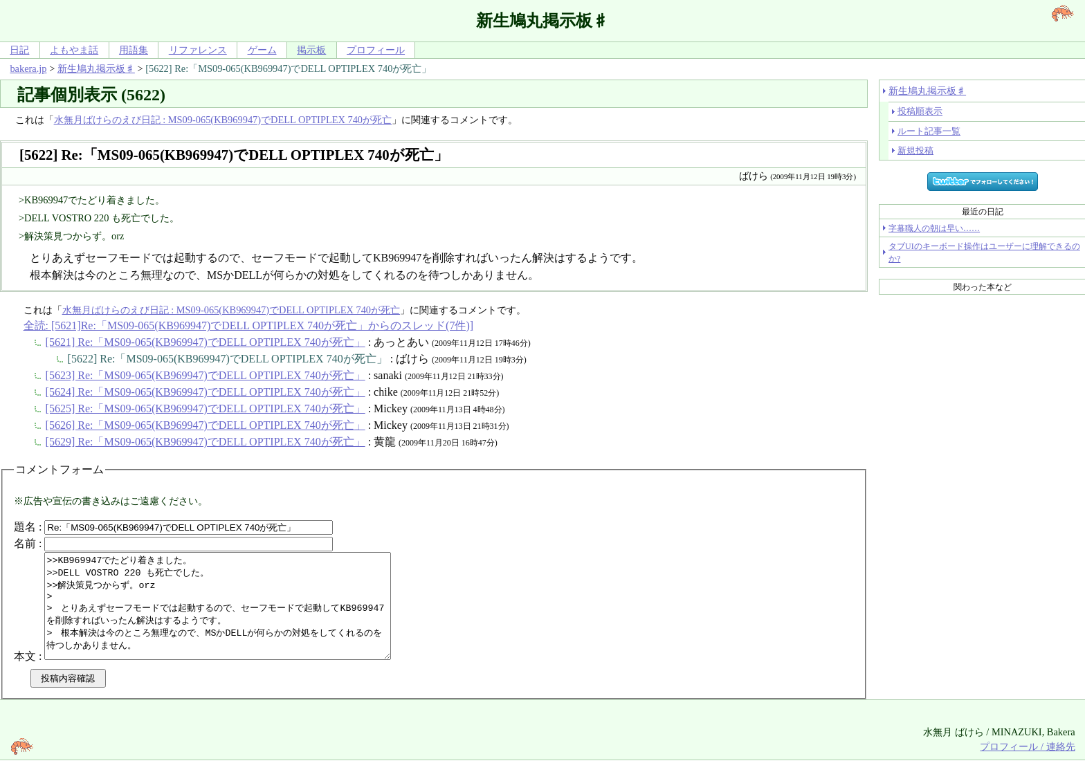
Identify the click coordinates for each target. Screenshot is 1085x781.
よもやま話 (74, 49)
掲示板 (311, 49)
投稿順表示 (919, 111)
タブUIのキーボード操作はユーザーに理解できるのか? (984, 252)
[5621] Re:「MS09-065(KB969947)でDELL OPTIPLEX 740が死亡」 (205, 342)
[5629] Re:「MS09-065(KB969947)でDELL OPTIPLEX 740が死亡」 (205, 442)
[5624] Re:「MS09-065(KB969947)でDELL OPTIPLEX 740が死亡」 (205, 392)
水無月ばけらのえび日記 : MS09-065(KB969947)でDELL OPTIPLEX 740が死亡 (223, 119)
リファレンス (198, 49)
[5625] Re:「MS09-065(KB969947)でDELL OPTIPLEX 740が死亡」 (205, 408)
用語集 (133, 49)
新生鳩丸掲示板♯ (96, 68)
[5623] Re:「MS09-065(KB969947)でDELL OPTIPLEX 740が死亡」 (205, 375)
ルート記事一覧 (928, 131)
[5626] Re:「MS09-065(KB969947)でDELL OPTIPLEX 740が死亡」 (205, 425)
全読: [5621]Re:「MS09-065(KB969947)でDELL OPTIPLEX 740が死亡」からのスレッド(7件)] (248, 325)
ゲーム (262, 49)
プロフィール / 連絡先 (1027, 767)
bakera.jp (28, 68)
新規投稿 (915, 150)
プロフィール (376, 49)
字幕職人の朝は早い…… (934, 228)
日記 (19, 49)
